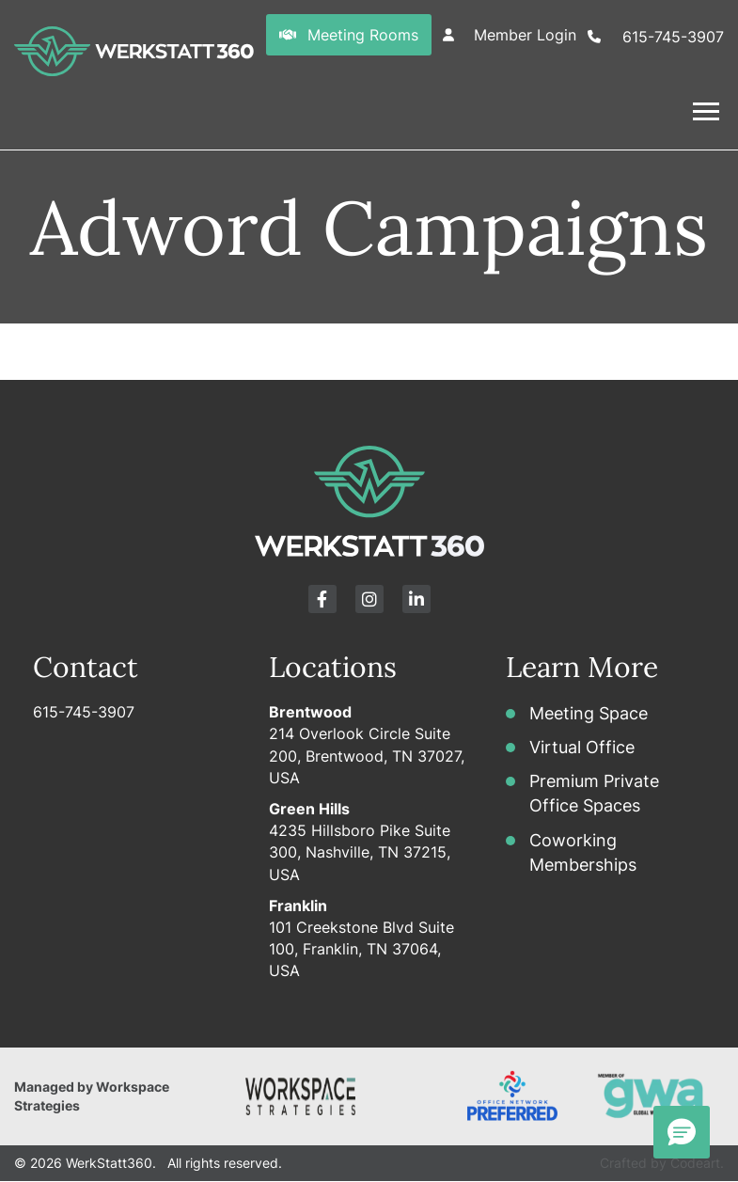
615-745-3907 (83, 711)
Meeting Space (588, 713)
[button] (369, 112)
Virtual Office (582, 747)
